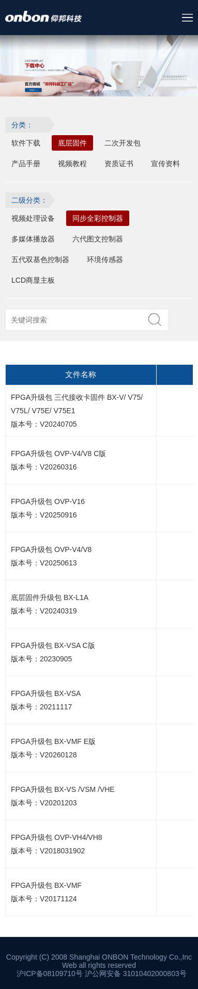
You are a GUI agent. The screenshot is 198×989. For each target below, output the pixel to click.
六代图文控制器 (97, 239)
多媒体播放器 (33, 239)
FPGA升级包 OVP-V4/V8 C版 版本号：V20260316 (58, 460)
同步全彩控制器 (97, 218)
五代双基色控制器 (40, 259)
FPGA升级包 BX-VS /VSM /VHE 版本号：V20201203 (63, 796)
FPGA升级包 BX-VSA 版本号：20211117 (46, 700)
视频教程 (72, 163)
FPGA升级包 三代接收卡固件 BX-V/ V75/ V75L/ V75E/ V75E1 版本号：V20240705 (77, 410)
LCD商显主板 (33, 280)
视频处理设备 (33, 218)
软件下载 (25, 143)
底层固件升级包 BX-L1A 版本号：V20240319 (49, 604)
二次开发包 (122, 143)
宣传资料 (165, 163)
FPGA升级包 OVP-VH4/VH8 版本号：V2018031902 (56, 844)
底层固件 (72, 143)
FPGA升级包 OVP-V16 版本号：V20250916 (48, 508)
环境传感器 (105, 259)
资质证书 (118, 163)
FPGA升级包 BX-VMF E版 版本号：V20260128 (53, 748)
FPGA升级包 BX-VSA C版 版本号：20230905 (53, 652)
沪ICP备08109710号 (50, 973)
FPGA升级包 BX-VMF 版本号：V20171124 (46, 892)
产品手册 (25, 163)
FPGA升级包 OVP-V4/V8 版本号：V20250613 (51, 556)
